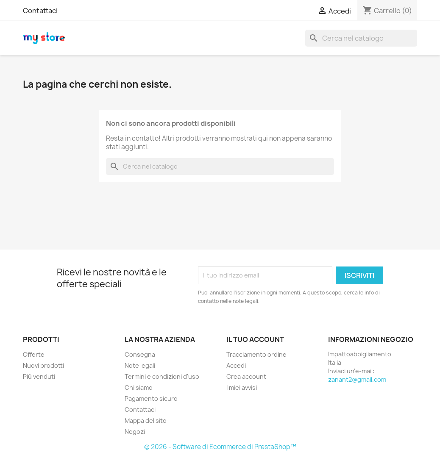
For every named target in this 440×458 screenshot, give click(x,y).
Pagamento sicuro (151, 398)
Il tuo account (255, 339)
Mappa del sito (146, 420)
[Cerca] (361, 38)
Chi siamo (139, 387)
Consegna (140, 354)
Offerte (34, 354)
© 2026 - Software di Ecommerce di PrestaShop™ (220, 446)
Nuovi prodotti (43, 365)
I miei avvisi (241, 387)
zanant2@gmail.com (357, 379)
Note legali (140, 365)
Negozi (135, 431)
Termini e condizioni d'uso (162, 376)
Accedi (236, 365)
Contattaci (40, 10)
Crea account (246, 376)
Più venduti (39, 376)
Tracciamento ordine (256, 354)
